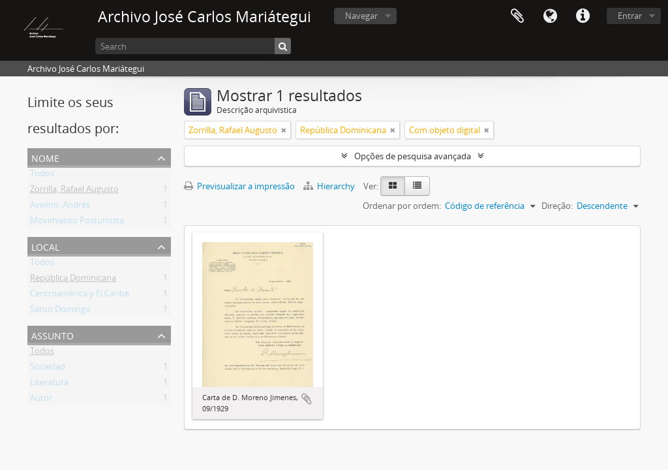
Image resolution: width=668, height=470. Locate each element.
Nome (45, 157)
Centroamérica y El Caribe (79, 296)
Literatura (49, 384)
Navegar (361, 16)
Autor (41, 400)
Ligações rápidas (582, 16)
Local (45, 246)
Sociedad (47, 369)
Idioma (550, 16)
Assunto (52, 334)
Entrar (630, 16)
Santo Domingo (60, 311)
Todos (42, 175)
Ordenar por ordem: (402, 206)
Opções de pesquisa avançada (412, 156)
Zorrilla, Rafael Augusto (74, 191)
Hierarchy (330, 186)
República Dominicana (73, 280)
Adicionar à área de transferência (306, 398)
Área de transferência (517, 16)
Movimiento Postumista (77, 222)
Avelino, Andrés (60, 207)
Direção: (557, 206)
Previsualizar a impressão (239, 186)
